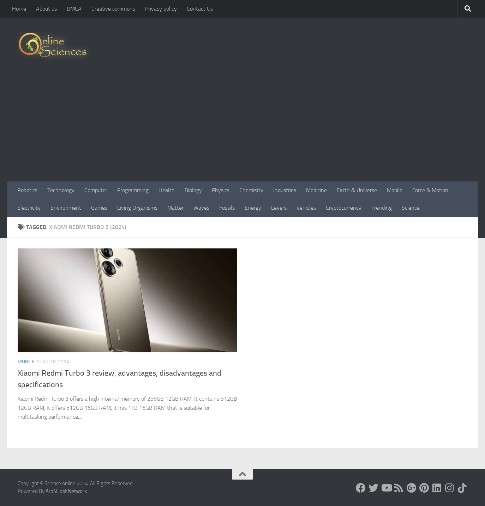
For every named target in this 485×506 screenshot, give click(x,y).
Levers (279, 207)
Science (411, 207)
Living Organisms (137, 207)
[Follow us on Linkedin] (437, 488)
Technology (60, 190)
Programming (133, 190)
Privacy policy (161, 8)
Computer (95, 190)
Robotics (27, 190)
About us (46, 8)
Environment (65, 207)
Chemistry (251, 190)
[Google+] (412, 488)
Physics (220, 190)
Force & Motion (430, 190)
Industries (284, 190)
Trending (381, 207)
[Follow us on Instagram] (450, 488)
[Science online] (361, 488)
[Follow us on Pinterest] (424, 488)
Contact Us (200, 8)
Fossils (227, 207)
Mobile (394, 190)
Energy (253, 207)
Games (99, 207)
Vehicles (306, 207)
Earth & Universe (357, 190)
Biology (193, 190)
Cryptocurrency (343, 207)
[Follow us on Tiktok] (462, 488)
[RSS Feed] (399, 488)
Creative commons (113, 8)
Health (166, 190)
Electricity (29, 207)
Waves (201, 207)
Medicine (316, 190)
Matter (175, 207)
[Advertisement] (242, 128)
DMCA (74, 8)
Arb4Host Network (66, 491)
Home (19, 8)
